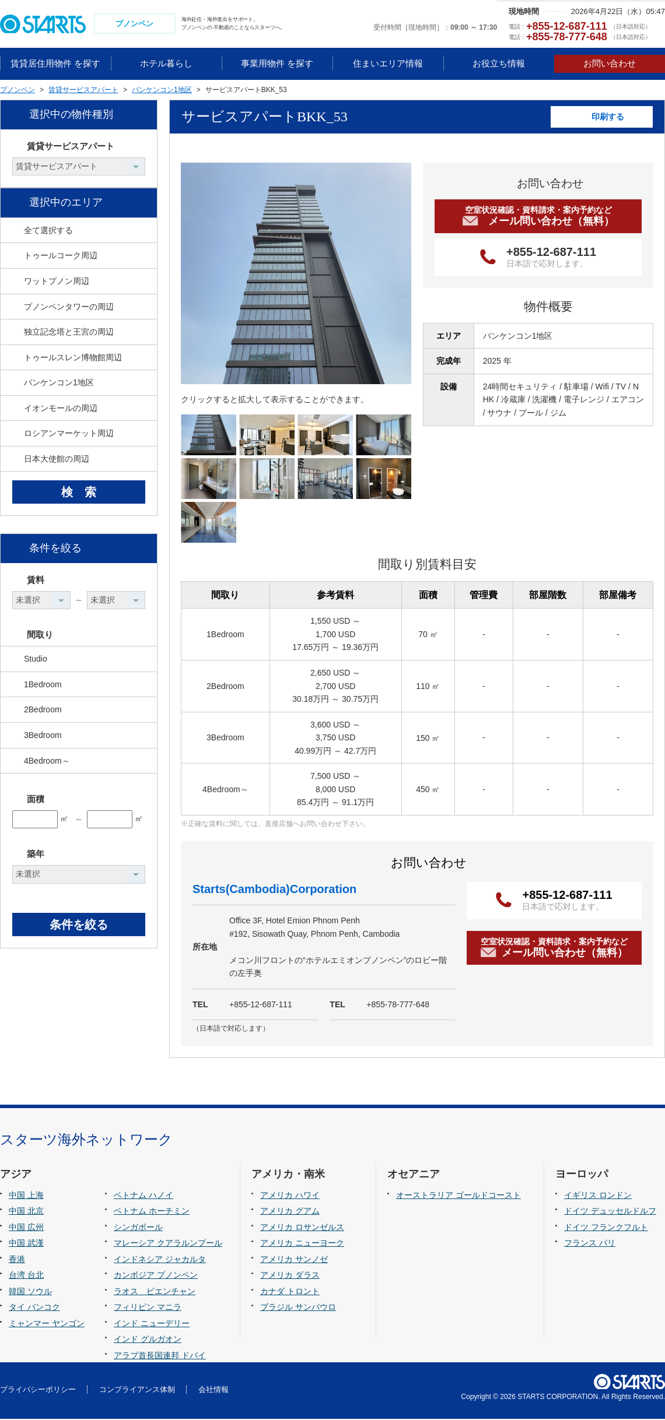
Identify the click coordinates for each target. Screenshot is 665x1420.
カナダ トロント (290, 1292)
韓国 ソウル (30, 1292)
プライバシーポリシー (38, 1390)
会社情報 (213, 1390)
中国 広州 (26, 1228)
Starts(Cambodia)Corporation (274, 890)
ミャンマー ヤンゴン (47, 1324)
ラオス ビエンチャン (154, 1292)
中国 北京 (26, 1212)
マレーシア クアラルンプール (168, 1244)
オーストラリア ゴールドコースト (458, 1196)
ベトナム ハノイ (143, 1196)
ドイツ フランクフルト (606, 1228)
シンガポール (138, 1228)
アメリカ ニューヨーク (302, 1244)
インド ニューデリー (152, 1324)
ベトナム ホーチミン (152, 1212)
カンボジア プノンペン (156, 1276)
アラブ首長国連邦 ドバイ (160, 1356)
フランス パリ (589, 1244)
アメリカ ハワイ (290, 1196)
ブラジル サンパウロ (298, 1308)
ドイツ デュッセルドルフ (610, 1212)
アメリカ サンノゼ (294, 1260)
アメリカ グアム (290, 1212)
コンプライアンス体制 (137, 1390)
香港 (17, 1260)
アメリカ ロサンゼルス (302, 1228)
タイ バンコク (34, 1308)
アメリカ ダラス (290, 1276)
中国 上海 (26, 1196)
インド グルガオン (147, 1340)
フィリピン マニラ (147, 1308)
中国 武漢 (26, 1244)
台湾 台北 (26, 1276)
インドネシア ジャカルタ (160, 1260)
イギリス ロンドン (598, 1196)
